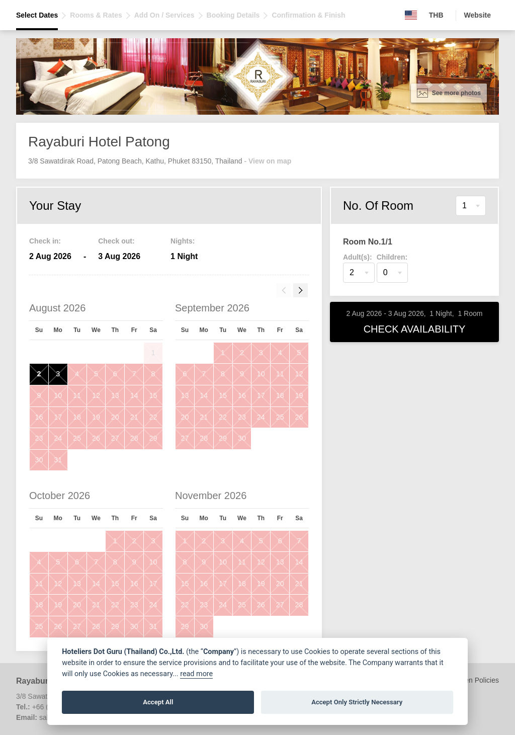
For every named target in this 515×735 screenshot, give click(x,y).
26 (96, 438)
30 (39, 460)
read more (196, 674)
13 (115, 395)
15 (153, 395)
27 (115, 438)
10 (58, 395)
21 (134, 417)
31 (58, 460)
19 (96, 417)
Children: (392, 257)
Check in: (45, 241)
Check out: (116, 241)
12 (96, 395)
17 (58, 417)
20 (115, 417)
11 (77, 395)
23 (39, 438)
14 (134, 395)
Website (477, 15)
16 (39, 417)
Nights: (182, 241)
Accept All (158, 702)
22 (153, 417)
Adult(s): (357, 257)
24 (58, 438)
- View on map (267, 161)
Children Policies (473, 680)
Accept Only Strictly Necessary (356, 702)
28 (134, 438)
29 (153, 438)
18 (77, 417)
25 (77, 438)
